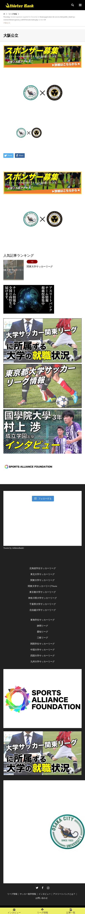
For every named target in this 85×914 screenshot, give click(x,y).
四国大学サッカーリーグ (42, 655)
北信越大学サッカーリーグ (42, 610)
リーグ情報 (12, 894)
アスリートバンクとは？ (64, 894)
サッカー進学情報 (28, 894)
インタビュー (45, 894)
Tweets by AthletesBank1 (13, 548)
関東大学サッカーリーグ (42, 580)
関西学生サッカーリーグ (42, 643)
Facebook (42, 888)
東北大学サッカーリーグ (42, 574)
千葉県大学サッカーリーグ (42, 604)
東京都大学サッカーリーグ (42, 592)
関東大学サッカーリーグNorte (42, 586)
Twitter (37, 888)
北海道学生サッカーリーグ (42, 568)
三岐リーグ (42, 637)
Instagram (48, 888)
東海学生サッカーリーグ (42, 620)
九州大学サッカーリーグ (42, 661)
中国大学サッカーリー (41, 649)
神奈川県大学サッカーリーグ (42, 598)
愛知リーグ (42, 631)
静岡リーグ (42, 625)
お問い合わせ (41, 898)
